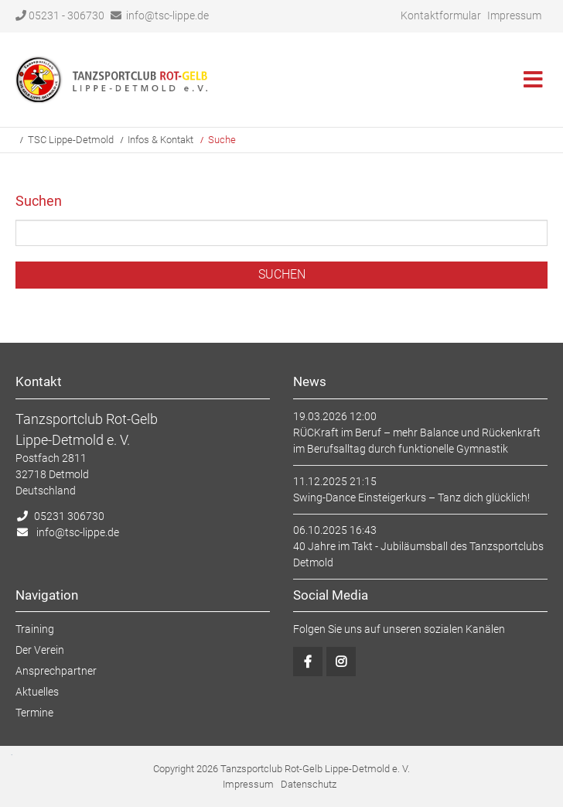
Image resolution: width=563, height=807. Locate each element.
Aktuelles (37, 692)
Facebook (307, 661)
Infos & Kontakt (160, 139)
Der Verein (39, 650)
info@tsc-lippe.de (167, 15)
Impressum (514, 15)
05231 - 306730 (59, 15)
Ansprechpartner (56, 671)
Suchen (281, 274)
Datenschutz (308, 784)
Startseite (112, 80)
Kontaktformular (441, 15)
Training (34, 629)
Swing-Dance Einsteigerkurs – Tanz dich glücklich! (411, 497)
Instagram (341, 661)
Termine (34, 712)
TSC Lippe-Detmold (71, 139)
